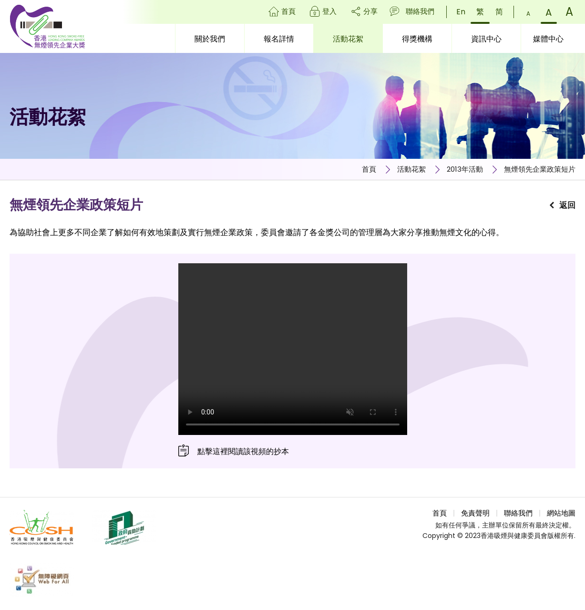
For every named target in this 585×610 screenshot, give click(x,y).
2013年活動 (465, 169)
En (460, 11)
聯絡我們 (420, 11)
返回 (567, 205)
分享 (370, 11)
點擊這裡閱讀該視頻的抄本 (243, 451)
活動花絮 (411, 169)
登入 (329, 11)
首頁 (288, 11)
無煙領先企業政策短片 (539, 169)
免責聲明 (475, 513)
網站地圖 (561, 513)
